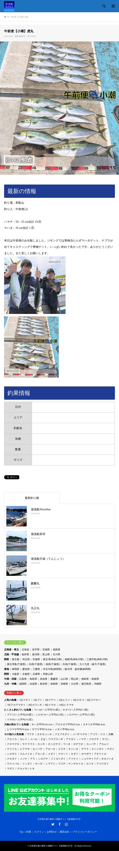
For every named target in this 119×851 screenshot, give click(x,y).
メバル (33, 739)
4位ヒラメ (64, 700)
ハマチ (82, 739)
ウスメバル (13, 763)
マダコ (10, 768)
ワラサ (30, 734)
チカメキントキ (26, 768)
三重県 (36, 669)
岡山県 (74, 678)
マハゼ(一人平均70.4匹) (47, 709)
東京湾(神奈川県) (52, 659)
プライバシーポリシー (85, 831)
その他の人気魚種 (14, 734)
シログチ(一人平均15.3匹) (81, 714)
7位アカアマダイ (16, 704)
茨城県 (36, 659)
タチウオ (78, 744)
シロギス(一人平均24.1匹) (50, 714)
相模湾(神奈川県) (74, 659)
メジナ (23, 758)
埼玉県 (26, 659)
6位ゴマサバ (93, 700)
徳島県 (85, 678)
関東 (6, 659)
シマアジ (50, 763)
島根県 (95, 678)
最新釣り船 (32, 497)
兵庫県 (36, 674)
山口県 (64, 678)
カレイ (23, 739)
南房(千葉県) (53, 664)
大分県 (74, 683)
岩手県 (36, 649)
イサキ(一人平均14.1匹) (20, 719)
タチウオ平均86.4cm (94, 724)
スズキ (62, 749)
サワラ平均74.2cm (42, 729)
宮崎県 (64, 683)
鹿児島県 (86, 683)
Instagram (66, 824)
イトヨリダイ (58, 758)
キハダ (38, 763)
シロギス (12, 753)
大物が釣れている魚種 (16, 724)
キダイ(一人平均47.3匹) (75, 709)
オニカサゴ (54, 744)
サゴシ (105, 739)
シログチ (43, 758)
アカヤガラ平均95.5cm (67, 724)
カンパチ (91, 744)
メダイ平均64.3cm (64, 729)
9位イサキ (50, 704)
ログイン (39, 831)
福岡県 (23, 683)
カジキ (41, 744)
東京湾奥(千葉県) (16, 664)
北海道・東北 (11, 649)
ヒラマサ (25, 749)
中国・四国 (10, 678)
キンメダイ (98, 749)
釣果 (28, 831)
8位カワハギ (35, 704)
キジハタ (73, 749)
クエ (102, 734)
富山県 (46, 654)
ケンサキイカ (75, 763)
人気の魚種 (10, 700)
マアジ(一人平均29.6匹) (20, 714)
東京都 (15, 659)
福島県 (56, 649)
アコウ (93, 734)
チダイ (110, 749)
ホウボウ (86, 753)
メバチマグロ (80, 734)
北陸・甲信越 (11, 654)
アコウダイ (102, 763)
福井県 (25, 654)
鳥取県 (33, 678)
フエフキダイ (62, 734)
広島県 (23, 678)
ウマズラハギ (55, 739)
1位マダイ (24, 700)
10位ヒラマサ (66, 704)
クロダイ (12, 758)
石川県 (56, 654)
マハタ (66, 744)
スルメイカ (26, 753)
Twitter (52, 824)
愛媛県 (54, 678)
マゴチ (62, 763)
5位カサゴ (78, 700)
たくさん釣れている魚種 (17, 709)
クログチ (94, 739)
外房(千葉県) (70, 664)
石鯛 (110, 734)
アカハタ (40, 753)
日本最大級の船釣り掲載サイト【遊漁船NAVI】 (60, 819)
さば (43, 739)
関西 (6, 674)
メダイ (51, 753)
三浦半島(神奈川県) (97, 659)
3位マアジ (50, 700)
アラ (32, 758)
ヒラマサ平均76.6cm (18, 729)
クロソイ (63, 753)
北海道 (25, 649)
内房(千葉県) (36, 664)
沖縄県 (97, 683)
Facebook (59, 824)
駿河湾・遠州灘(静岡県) (78, 669)
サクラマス (28, 744)
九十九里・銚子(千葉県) (92, 664)
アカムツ (104, 744)
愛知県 (26, 669)
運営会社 (64, 831)
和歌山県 (48, 674)
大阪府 (15, 674)
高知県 (43, 678)
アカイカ (12, 739)
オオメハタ (107, 758)
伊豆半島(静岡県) (52, 669)
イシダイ (27, 763)
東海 (6, 669)
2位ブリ (37, 700)
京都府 (26, 674)
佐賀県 (33, 683)
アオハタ (50, 749)
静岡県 (15, 669)
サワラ (85, 749)
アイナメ (73, 758)
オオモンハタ (44, 734)
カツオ (90, 763)
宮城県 (46, 649)
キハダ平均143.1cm (42, 724)
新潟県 (36, 654)
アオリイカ (100, 753)
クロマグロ (13, 744)
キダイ (74, 753)
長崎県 (54, 683)
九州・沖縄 (10, 683)
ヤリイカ (12, 749)
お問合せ (52, 831)
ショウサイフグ (90, 758)
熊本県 (43, 683)
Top (21, 831)
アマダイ (71, 739)
